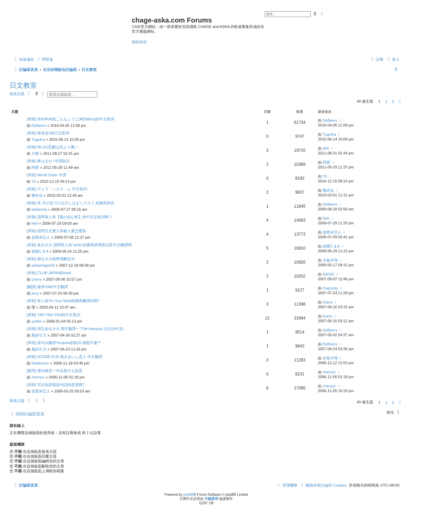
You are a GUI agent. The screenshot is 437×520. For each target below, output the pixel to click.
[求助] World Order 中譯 (46, 175)
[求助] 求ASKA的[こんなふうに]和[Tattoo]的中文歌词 (70, 119)
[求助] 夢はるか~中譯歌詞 (48, 161)
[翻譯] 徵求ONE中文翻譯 (47, 287)
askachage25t (43, 265)
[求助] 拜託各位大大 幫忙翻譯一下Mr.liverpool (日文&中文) (75, 329)
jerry (35, 293)
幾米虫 (37, 195)
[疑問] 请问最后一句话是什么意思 (54, 371)
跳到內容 (139, 42)
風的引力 (38, 335)
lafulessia (39, 209)
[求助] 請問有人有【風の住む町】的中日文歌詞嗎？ (69, 217)
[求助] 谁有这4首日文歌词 (48, 133)
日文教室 (23, 85)
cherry (36, 279)
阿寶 (35, 167)
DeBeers (38, 125)
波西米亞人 (40, 237)
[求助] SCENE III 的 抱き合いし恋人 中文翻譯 (64, 357)
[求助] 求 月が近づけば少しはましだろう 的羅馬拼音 (70, 203)
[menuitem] (44, 59)
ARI (326, 148)
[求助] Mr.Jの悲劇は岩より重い (52, 147)
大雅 (35, 153)
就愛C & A (39, 251)
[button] (400, 101)
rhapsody (330, 288)
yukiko (36, 321)
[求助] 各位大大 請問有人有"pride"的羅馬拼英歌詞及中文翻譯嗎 (79, 245)
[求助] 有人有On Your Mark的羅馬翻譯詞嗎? (63, 301)
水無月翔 (330, 260)
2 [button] (386, 102)
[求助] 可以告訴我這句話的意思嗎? (55, 385)
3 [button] (393, 102)
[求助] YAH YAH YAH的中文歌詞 (53, 315)
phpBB (188, 494)
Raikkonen (40, 363)
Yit (33, 181)
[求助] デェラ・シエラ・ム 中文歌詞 (57, 189)
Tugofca (38, 139)
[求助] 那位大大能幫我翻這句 (51, 259)
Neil (34, 223)
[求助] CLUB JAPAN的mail (49, 273)
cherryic (38, 377)
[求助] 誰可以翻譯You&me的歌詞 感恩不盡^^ (64, 343)
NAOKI (328, 274)
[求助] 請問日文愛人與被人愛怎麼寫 (56, 231)
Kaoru (328, 302)
